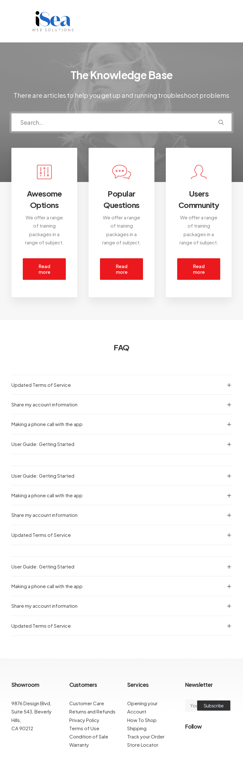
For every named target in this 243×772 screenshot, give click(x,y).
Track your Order (146, 736)
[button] (221, 122)
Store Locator (142, 745)
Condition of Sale (88, 736)
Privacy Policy (84, 720)
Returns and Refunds (92, 711)
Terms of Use (84, 728)
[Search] (121, 122)
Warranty (79, 745)
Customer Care (86, 703)
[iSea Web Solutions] (52, 21)
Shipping (136, 728)
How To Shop (142, 720)
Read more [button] (45, 269)
